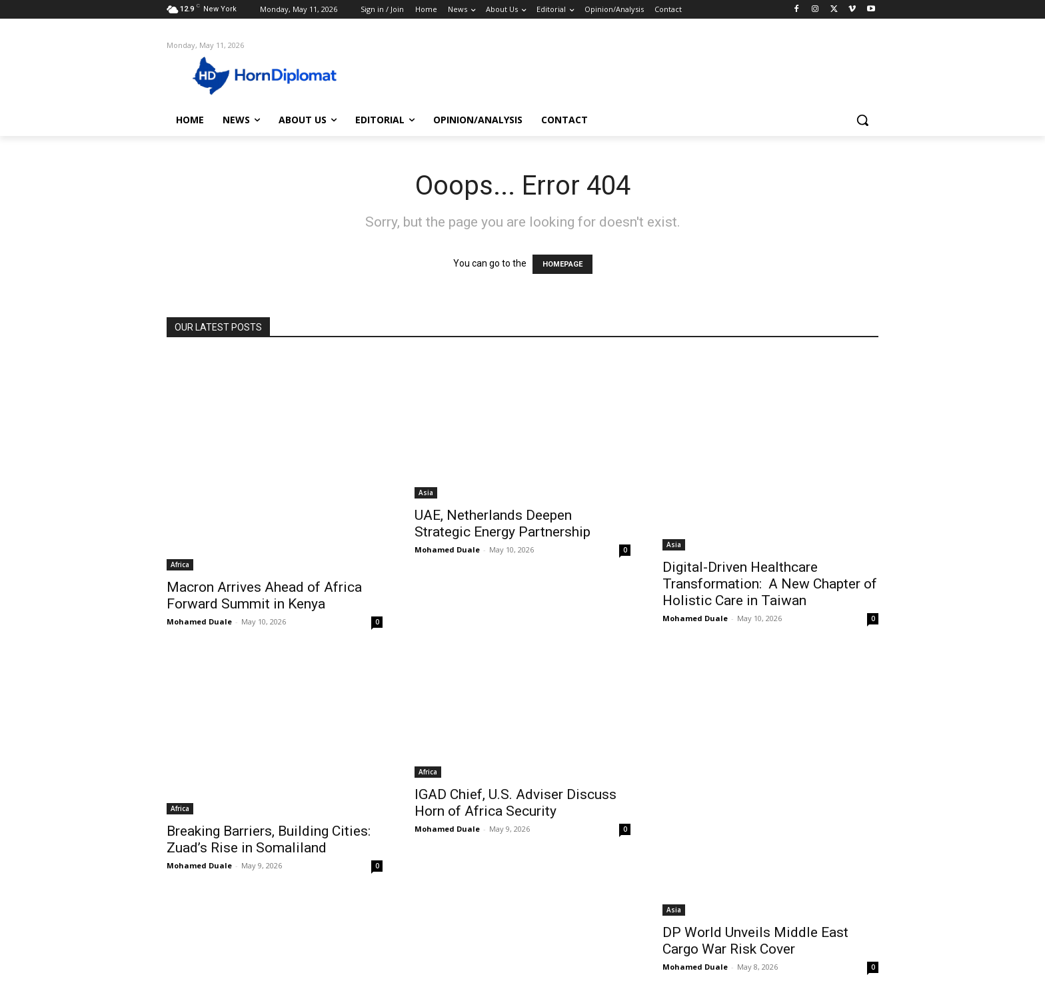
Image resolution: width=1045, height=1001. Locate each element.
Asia (426, 492)
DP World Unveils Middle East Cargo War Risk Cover (755, 940)
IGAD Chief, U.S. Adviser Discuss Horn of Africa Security (515, 802)
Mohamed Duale (199, 621)
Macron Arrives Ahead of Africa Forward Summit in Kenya (264, 595)
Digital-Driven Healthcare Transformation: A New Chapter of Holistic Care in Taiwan (769, 583)
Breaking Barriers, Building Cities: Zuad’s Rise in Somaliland (269, 839)
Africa (180, 564)
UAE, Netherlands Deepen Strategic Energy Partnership (502, 523)
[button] (862, 120)
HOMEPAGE (562, 264)
